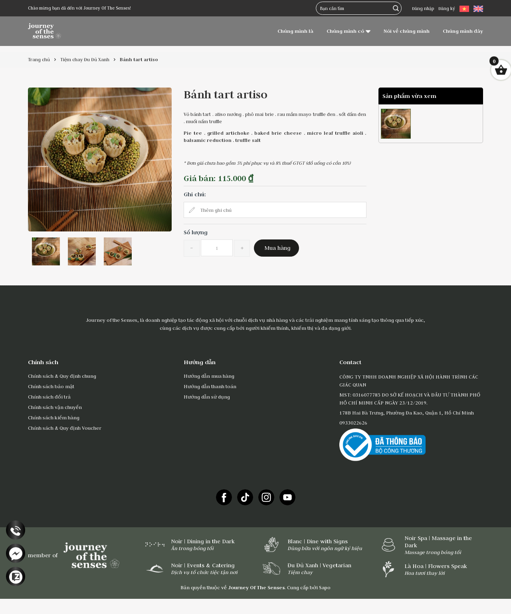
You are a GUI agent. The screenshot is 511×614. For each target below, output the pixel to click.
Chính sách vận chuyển (55, 407)
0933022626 (353, 422)
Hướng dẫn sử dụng (207, 396)
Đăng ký (446, 8)
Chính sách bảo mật (51, 386)
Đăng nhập (423, 8)
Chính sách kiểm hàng (53, 417)
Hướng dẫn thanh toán (210, 386)
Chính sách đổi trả (49, 396)
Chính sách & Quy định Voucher (64, 428)
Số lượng (196, 232)
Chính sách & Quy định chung (62, 376)
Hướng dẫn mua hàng (209, 376)
